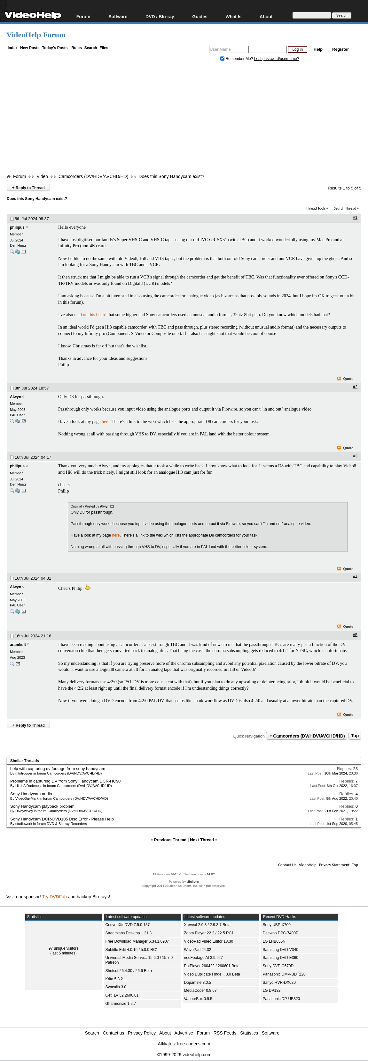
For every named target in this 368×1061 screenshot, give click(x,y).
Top (355, 735)
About (266, 16)
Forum (83, 16)
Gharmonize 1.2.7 (121, 1003)
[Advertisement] (187, 119)
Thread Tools (316, 208)
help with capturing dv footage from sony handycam (57, 768)
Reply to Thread (28, 187)
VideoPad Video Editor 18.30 (208, 941)
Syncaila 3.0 (116, 987)
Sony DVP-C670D (278, 966)
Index (13, 48)
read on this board (90, 314)
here (105, 421)
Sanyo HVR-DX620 (279, 982)
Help (318, 49)
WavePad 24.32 (197, 949)
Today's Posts (54, 48)
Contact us (113, 1032)
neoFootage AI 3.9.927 (203, 957)
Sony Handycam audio (31, 793)
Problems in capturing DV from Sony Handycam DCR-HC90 (65, 781)
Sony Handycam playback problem (42, 806)
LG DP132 (272, 990)
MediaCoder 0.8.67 (200, 990)
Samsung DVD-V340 (280, 949)
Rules (76, 48)
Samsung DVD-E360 (280, 957)
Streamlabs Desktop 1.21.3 (129, 933)
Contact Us (287, 864)
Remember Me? (237, 58)
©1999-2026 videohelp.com (184, 1054)
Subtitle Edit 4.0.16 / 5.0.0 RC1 (132, 949)
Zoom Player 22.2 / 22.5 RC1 (209, 933)
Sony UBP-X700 (277, 925)
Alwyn (15, 397)
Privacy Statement (334, 864)
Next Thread (202, 839)
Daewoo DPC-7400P (280, 933)
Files (103, 48)
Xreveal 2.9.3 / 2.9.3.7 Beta (207, 925)
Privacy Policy (142, 1032)
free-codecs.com (193, 1043)
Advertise (184, 1032)
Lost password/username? (276, 58)
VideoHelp (308, 864)
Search (90, 48)
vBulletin (192, 881)
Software (117, 16)
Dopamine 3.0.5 (197, 982)
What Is (234, 16)
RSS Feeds (225, 1032)
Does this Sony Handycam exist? (171, 176)
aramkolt (18, 644)
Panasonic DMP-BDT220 (284, 974)
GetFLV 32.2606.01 (122, 995)
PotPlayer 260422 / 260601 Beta (211, 966)
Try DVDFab (54, 896)
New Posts (30, 48)
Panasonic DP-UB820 (281, 999)
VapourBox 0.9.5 (198, 999)
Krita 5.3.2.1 (116, 979)
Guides (199, 16)
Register (340, 49)
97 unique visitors (63, 948)
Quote (345, 379)
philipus (17, 227)
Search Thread (345, 208)
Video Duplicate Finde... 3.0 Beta (212, 974)
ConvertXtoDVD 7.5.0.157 (128, 925)
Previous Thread (170, 839)
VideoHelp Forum (36, 35)
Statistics (249, 1032)
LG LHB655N (274, 941)
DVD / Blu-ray (159, 16)
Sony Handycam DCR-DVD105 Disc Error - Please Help (62, 819)
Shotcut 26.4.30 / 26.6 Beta (129, 970)
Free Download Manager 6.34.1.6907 (137, 941)
